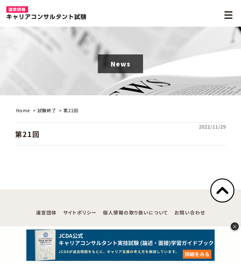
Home (23, 110)
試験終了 (46, 110)
